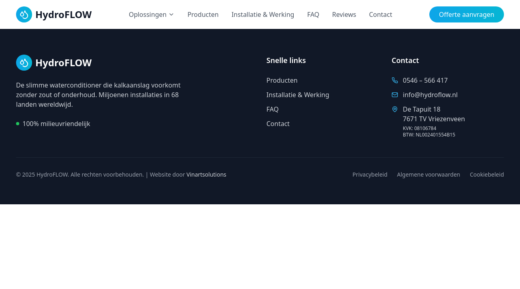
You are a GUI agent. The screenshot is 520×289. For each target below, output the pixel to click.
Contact (380, 14)
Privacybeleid (370, 174)
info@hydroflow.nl (430, 94)
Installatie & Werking (263, 14)
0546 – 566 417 (425, 80)
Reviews (344, 14)
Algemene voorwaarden (428, 174)
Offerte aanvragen (466, 14)
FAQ (313, 14)
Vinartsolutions (206, 174)
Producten (203, 14)
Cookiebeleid (487, 174)
